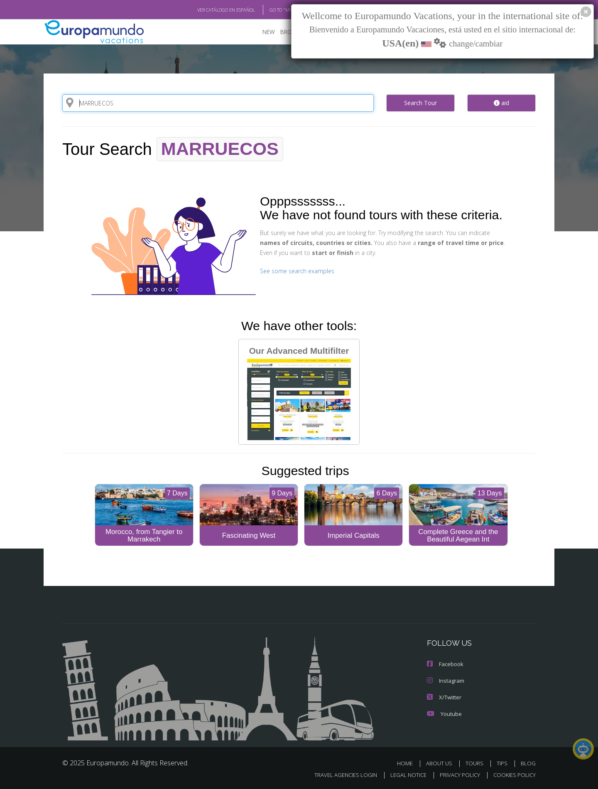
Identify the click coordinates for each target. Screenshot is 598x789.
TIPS (503, 763)
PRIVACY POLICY (456, 775)
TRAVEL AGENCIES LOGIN (338, 775)
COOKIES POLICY (513, 775)
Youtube (443, 714)
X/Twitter (443, 697)
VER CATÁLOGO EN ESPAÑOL (207, 9)
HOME (408, 763)
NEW (260, 31)
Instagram (445, 680)
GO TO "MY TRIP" (273, 9)
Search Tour (420, 102)
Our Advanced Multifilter (299, 392)
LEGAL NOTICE (402, 775)
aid (501, 102)
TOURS (476, 763)
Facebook (445, 664)
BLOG (528, 763)
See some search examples (296, 270)
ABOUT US (441, 763)
